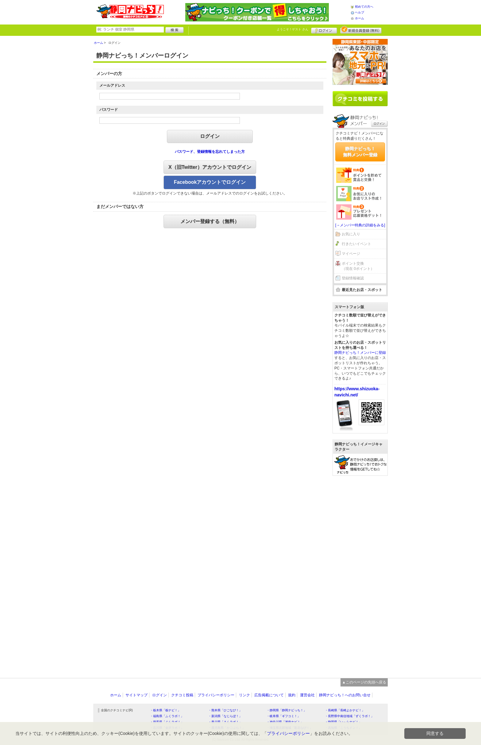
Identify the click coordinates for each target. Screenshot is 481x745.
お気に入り (351, 234)
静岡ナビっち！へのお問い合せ (345, 695)
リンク (244, 695)
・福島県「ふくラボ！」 (167, 716)
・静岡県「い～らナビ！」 (343, 722)
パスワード (108, 110)
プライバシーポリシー (216, 695)
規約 (291, 695)
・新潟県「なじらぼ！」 (225, 716)
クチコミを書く (360, 98)
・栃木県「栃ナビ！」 (165, 710)
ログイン (324, 30)
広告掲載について (269, 695)
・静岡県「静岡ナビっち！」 (286, 710)
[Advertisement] (360, 574)
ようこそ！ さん (292, 29)
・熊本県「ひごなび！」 (225, 710)
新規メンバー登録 (361, 30)
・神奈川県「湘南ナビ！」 (285, 722)
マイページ (351, 253)
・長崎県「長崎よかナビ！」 (345, 710)
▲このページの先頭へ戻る (364, 682)
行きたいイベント (356, 244)
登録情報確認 (353, 278)
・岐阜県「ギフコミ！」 (283, 716)
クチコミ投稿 (182, 695)
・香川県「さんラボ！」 (225, 722)
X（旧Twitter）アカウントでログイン (209, 167)
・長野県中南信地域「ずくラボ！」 (349, 716)
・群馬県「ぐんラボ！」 (167, 722)
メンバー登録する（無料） (209, 221)
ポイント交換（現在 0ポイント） (358, 266)
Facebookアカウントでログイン (210, 182)
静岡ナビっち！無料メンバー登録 (360, 151)
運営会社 (307, 695)
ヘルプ (359, 12)
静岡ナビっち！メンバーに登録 (360, 352)
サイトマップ (136, 695)
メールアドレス (112, 85)
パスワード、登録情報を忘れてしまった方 (210, 151)
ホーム (359, 18)
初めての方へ (364, 6)
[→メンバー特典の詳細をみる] (360, 225)
